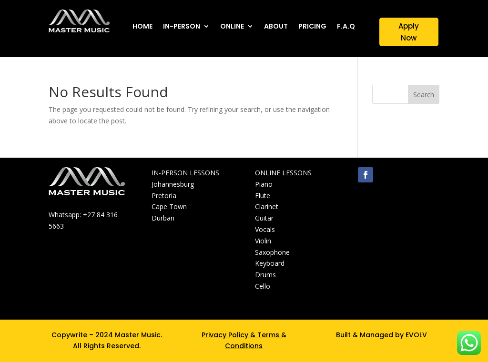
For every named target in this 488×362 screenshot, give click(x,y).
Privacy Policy (225, 335)
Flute (262, 195)
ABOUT (276, 27)
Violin (263, 240)
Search (423, 94)
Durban (163, 217)
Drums (265, 274)
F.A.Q (346, 27)
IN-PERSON (181, 27)
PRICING (312, 27)
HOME (142, 27)
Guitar (264, 217)
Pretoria (164, 195)
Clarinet (266, 206)
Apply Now (408, 32)
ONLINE (232, 27)
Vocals (265, 229)
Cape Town (169, 206)
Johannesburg (173, 184)
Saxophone (272, 252)
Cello (262, 286)
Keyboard (270, 263)
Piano (264, 184)
